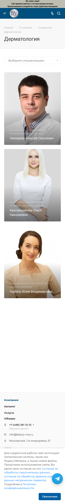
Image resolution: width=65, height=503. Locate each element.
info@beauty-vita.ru (21, 434)
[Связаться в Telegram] (57, 478)
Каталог (9, 406)
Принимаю (49, 496)
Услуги (9, 412)
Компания (11, 400)
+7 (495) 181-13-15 (20, 424)
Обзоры (9, 418)
